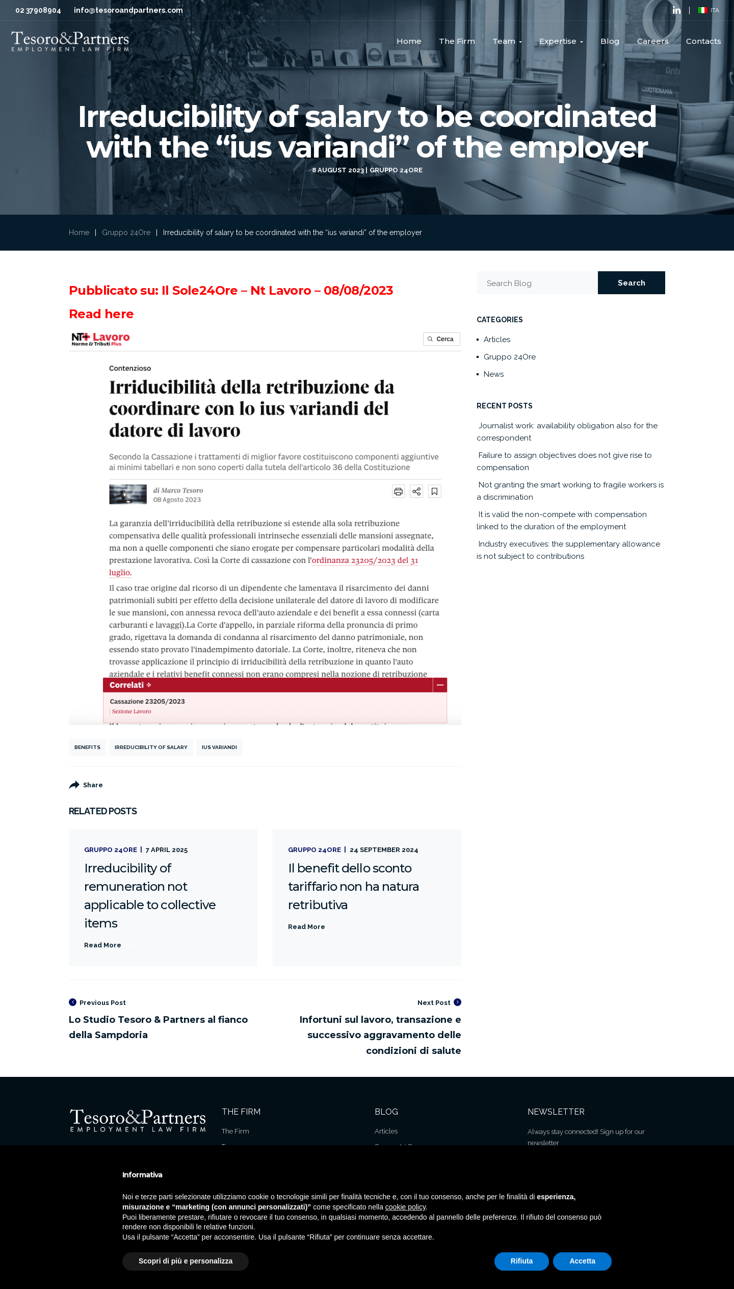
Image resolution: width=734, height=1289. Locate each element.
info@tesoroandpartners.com (128, 10)
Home (79, 232)
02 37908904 (38, 10)
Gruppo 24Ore (396, 170)
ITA (708, 10)
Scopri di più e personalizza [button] (185, 1261)
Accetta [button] (582, 1261)
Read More (102, 945)
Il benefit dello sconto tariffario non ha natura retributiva (353, 886)
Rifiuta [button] (522, 1261)
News (494, 374)
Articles (497, 339)
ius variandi (219, 747)
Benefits (87, 747)
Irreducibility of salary (151, 747)
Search (631, 283)
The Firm (235, 1131)
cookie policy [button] (405, 1207)
